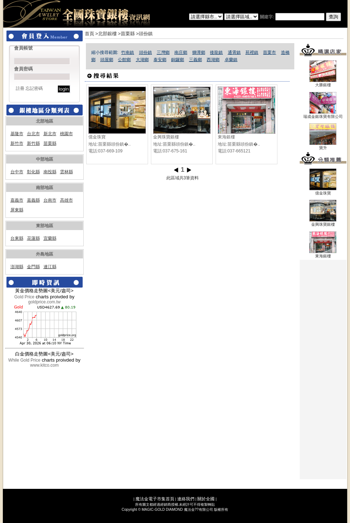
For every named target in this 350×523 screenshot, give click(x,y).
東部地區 (44, 225)
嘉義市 (16, 200)
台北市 (33, 133)
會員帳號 (23, 48)
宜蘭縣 (49, 238)
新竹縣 (33, 143)
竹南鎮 (127, 52)
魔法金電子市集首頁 (154, 498)
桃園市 (66, 133)
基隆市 (16, 133)
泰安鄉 (159, 59)
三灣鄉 (163, 52)
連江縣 (49, 266)
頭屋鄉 (106, 59)
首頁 (89, 33)
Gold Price (24, 296)
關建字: (300, 16)
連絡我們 (185, 498)
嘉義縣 (33, 200)
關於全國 (206, 498)
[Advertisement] (323, 369)
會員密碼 (23, 69)
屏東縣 (16, 209)
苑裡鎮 (251, 52)
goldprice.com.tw (44, 301)
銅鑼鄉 (177, 59)
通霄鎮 (234, 52)
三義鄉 (195, 59)
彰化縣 (33, 171)
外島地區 (44, 254)
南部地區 (44, 187)
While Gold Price (24, 360)
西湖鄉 (213, 59)
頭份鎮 (145, 52)
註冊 (20, 88)
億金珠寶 (97, 136)
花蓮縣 (33, 238)
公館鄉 (124, 59)
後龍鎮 (216, 52)
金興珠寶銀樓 (166, 136)
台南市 (49, 200)
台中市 (16, 171)
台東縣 (16, 238)
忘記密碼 (34, 88)
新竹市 (16, 143)
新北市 (49, 133)
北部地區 (44, 121)
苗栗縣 (49, 143)
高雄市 (66, 200)
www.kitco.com (44, 365)
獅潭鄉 (198, 52)
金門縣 (33, 266)
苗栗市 (269, 52)
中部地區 (44, 159)
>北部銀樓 (106, 33)
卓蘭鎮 (231, 59)
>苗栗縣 (126, 33)
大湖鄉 (142, 59)
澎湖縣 (16, 266)
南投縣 (49, 171)
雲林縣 (66, 171)
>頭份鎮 (144, 33)
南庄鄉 (180, 52)
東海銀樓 (226, 136)
